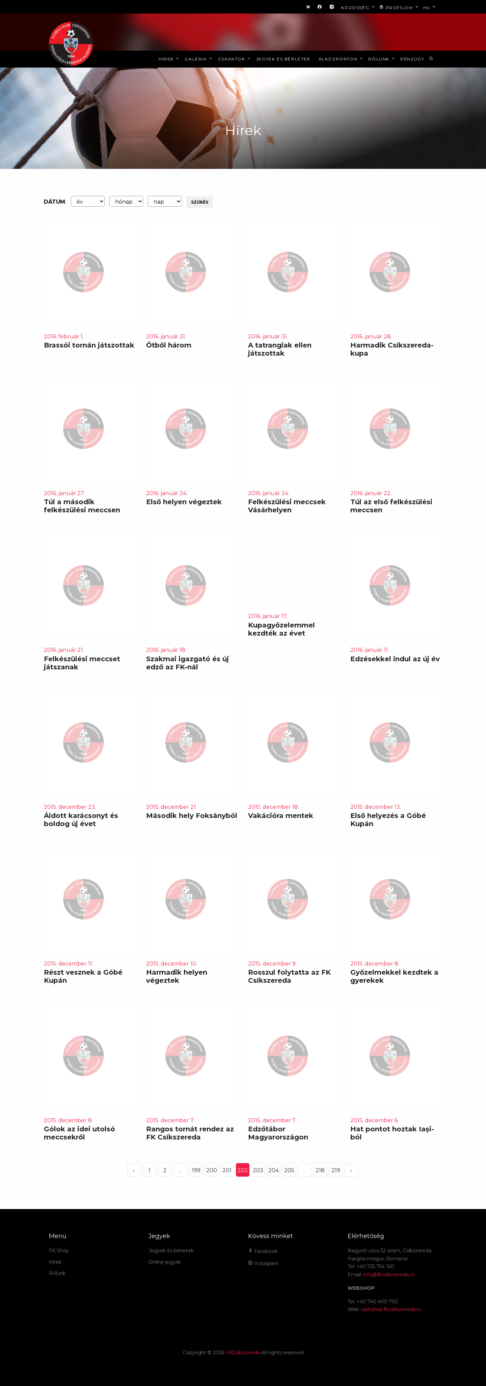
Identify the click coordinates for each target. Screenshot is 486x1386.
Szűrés (199, 202)
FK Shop (59, 1251)
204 (273, 1170)
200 (211, 1170)
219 (335, 1170)
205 (289, 1170)
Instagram (263, 1263)
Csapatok (234, 58)
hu (430, 7)
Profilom (399, 7)
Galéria (199, 58)
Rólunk (382, 58)
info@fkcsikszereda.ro (388, 1275)
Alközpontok (341, 58)
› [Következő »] (351, 1170)
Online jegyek (164, 1262)
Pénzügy (412, 58)
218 (320, 1170)
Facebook (262, 1251)
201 (227, 1170)
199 (196, 1170)
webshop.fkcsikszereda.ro (391, 1309)
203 (258, 1170)
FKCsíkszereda (243, 1353)
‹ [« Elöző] (134, 1170)
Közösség (358, 7)
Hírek (169, 58)
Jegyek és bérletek (283, 58)
